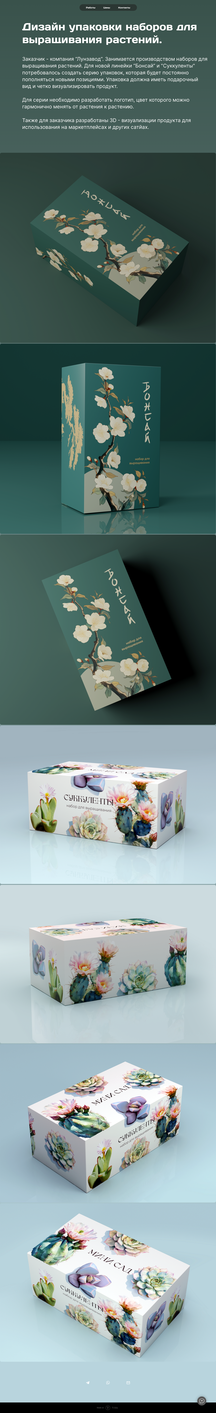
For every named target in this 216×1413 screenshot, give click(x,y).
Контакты (124, 7)
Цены (106, 7)
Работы (90, 7)
